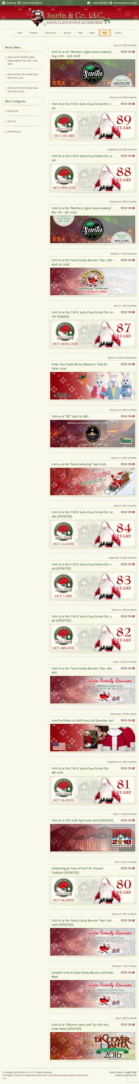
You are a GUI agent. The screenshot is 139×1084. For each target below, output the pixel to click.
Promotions (131, 358)
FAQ (80, 32)
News (104, 32)
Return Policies (116, 1072)
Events (133, 45)
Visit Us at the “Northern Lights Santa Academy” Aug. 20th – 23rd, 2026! (22, 60)
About (92, 32)
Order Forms (50, 32)
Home (19, 32)
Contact (118, 32)
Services (67, 32)
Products (34, 32)
